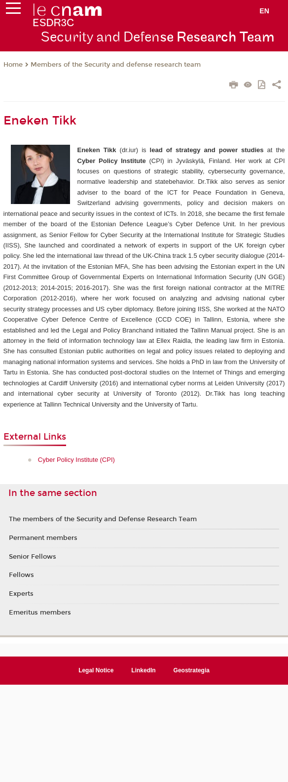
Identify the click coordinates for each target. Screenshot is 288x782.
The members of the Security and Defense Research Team (103, 519)
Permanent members (43, 538)
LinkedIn (143, 670)
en (264, 11)
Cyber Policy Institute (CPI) (76, 459)
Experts (21, 594)
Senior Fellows (32, 557)
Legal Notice (95, 670)
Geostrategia (192, 670)
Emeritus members (40, 613)
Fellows (21, 575)
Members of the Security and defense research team (116, 65)
